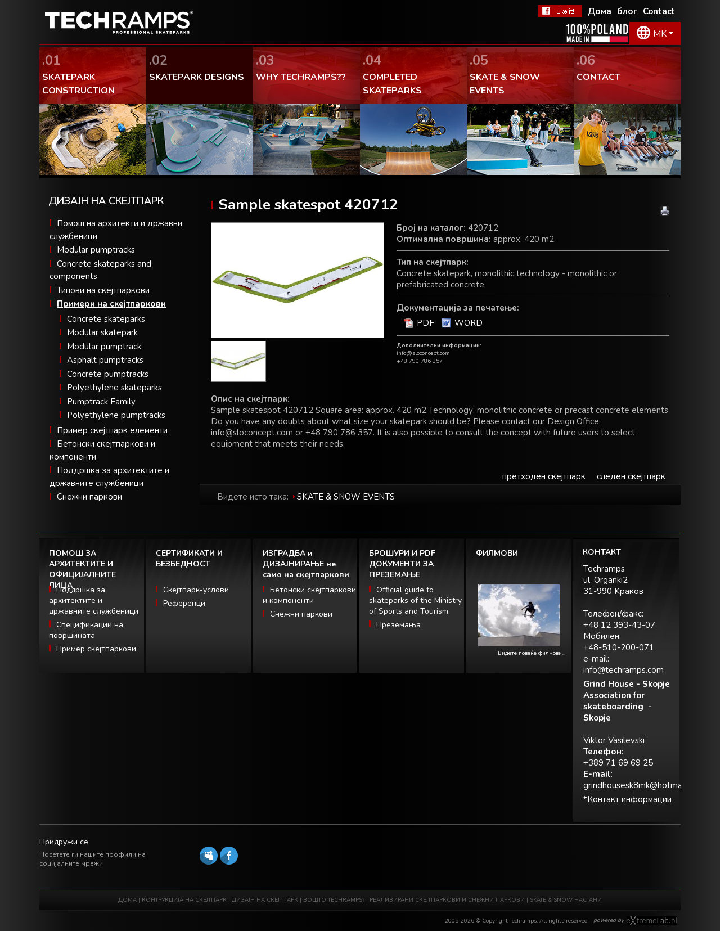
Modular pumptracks (96, 249)
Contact (659, 11)
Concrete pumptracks (107, 374)
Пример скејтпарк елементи (112, 430)
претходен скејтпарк (544, 476)
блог (627, 11)
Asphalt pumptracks (105, 360)
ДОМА (127, 900)
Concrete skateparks (106, 319)
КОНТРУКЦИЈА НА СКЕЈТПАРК (184, 900)
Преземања (398, 624)
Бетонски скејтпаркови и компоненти (309, 595)
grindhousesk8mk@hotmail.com (643, 785)
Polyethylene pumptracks (116, 415)
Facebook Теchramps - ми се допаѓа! (560, 11)
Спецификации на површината (86, 630)
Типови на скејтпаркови (103, 290)
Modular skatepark (102, 332)
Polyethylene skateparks (114, 387)
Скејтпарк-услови (196, 589)
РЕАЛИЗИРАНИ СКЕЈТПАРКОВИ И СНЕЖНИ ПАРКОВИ (447, 900)
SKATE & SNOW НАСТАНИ (566, 900)
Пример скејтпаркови (96, 649)
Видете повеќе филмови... (531, 653)
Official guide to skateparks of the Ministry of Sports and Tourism (415, 600)
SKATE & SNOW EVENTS (346, 496)
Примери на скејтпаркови (111, 303)
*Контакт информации (627, 799)
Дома (599, 11)
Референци (184, 603)
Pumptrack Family (101, 401)
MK (660, 34)
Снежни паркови (89, 496)
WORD (468, 323)
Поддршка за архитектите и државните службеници (93, 600)
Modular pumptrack (104, 346)
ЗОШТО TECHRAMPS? (334, 900)
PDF (425, 323)
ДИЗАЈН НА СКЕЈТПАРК (265, 900)
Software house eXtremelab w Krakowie (652, 920)
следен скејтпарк (631, 476)
